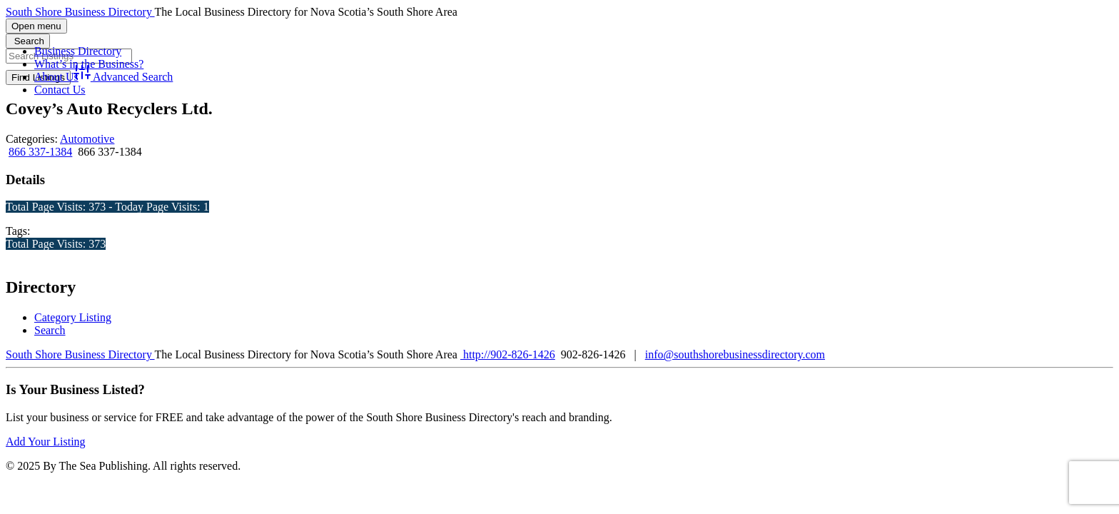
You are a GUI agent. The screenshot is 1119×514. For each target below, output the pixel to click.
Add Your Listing (46, 441)
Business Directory (77, 51)
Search (50, 330)
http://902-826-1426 (507, 354)
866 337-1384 (40, 152)
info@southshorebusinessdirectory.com (735, 354)
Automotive (87, 139)
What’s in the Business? (88, 64)
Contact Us (60, 90)
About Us (56, 77)
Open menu (36, 26)
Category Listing (72, 317)
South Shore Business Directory (80, 12)
